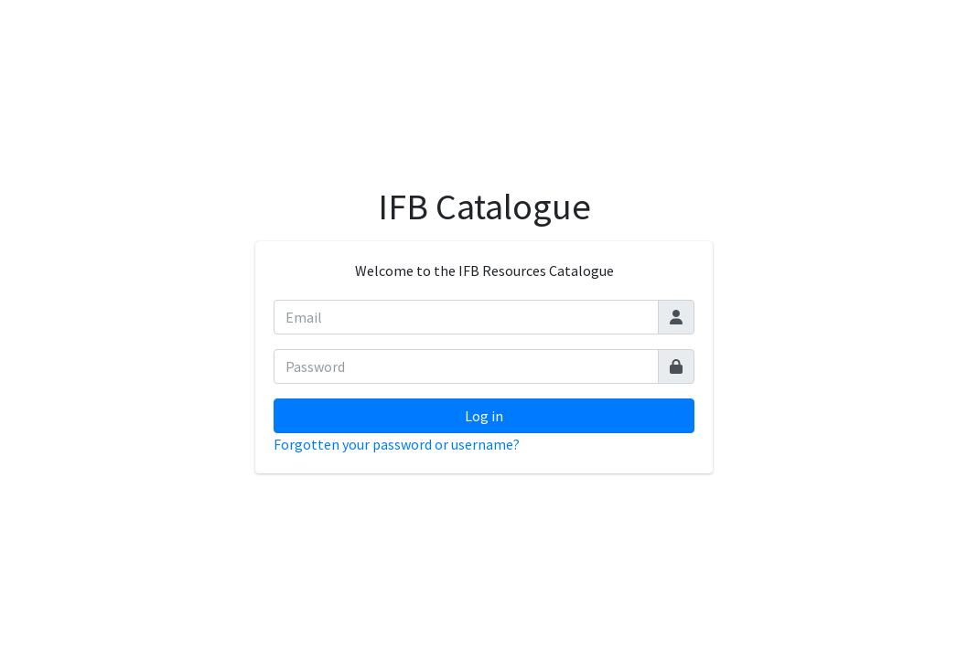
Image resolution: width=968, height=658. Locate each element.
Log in (484, 416)
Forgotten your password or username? (397, 444)
